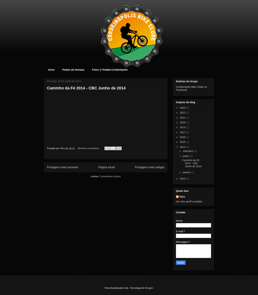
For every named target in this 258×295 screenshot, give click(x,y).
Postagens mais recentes (62, 167)
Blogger (149, 288)
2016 (183, 137)
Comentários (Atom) (110, 176)
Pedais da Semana (73, 69)
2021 (183, 117)
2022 (183, 112)
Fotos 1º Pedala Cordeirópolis (110, 69)
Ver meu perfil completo (189, 201)
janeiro (187, 172)
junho (186, 156)
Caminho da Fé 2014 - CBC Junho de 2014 (86, 88)
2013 (183, 178)
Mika (182, 196)
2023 (183, 107)
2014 (183, 147)
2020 (183, 122)
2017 (183, 132)
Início (51, 69)
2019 (183, 127)
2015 (183, 142)
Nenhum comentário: (89, 148)
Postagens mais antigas (149, 167)
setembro (188, 151)
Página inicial (106, 167)
